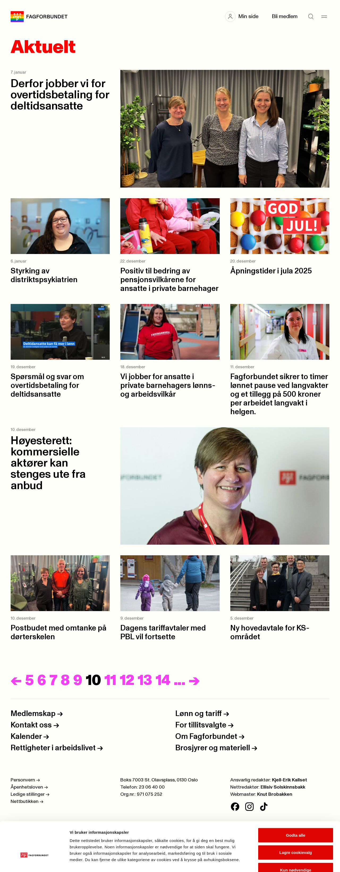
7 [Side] (53, 681)
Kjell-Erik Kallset (289, 780)
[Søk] (310, 16)
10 (93, 681)
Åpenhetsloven (29, 787)
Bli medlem (285, 16)
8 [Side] (65, 681)
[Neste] (194, 681)
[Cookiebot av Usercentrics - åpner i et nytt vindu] (34, 862)
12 (127, 681)
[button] (244, 16)
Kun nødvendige (295, 837)
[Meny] (324, 16)
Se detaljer (285, 861)
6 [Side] (41, 681)
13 (145, 681)
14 (163, 681)
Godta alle (295, 802)
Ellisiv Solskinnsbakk (283, 787)
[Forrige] (16, 681)
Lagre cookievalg (295, 820)
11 (110, 681)
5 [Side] (29, 681)
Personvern (25, 780)
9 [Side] (77, 681)
